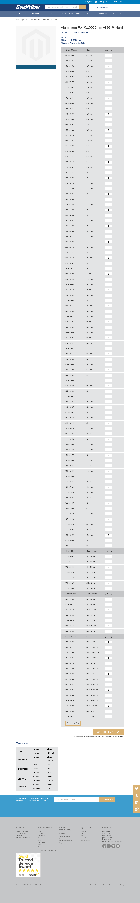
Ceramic (40, 833)
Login (82, 833)
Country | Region (118, 2)
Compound (41, 838)
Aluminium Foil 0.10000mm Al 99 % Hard (43, 20)
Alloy (39, 831)
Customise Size (73, 723)
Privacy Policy (94, 885)
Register (83, 831)
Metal (39, 845)
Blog (60, 843)
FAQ (60, 838)
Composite (41, 835)
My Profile (84, 835)
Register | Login (102, 2)
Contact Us (116, 14)
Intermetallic (42, 842)
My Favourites (85, 840)
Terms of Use (107, 885)
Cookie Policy (120, 885)
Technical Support (65, 836)
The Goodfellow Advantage (21, 834)
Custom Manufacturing (71, 14)
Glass (39, 840)
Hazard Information (65, 840)
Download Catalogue (47, 850)
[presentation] (71, 806)
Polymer (40, 847)
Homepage (20, 20)
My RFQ (89, 2)
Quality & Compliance (23, 837)
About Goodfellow (22, 831)
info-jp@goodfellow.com (102, 7)
